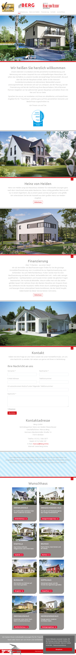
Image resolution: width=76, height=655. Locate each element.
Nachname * (44, 371)
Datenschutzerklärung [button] (59, 645)
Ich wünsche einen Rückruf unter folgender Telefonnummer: (30, 386)
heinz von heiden (34, 12)
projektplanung (23, 12)
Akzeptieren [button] (59, 649)
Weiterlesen (38, 202)
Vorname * (12, 371)
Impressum (38, 651)
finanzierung (45, 12)
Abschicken (12, 413)
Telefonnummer (45, 378)
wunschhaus (61, 12)
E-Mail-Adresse (13, 378)
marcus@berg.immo (41, 444)
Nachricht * (12, 394)
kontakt (53, 12)
